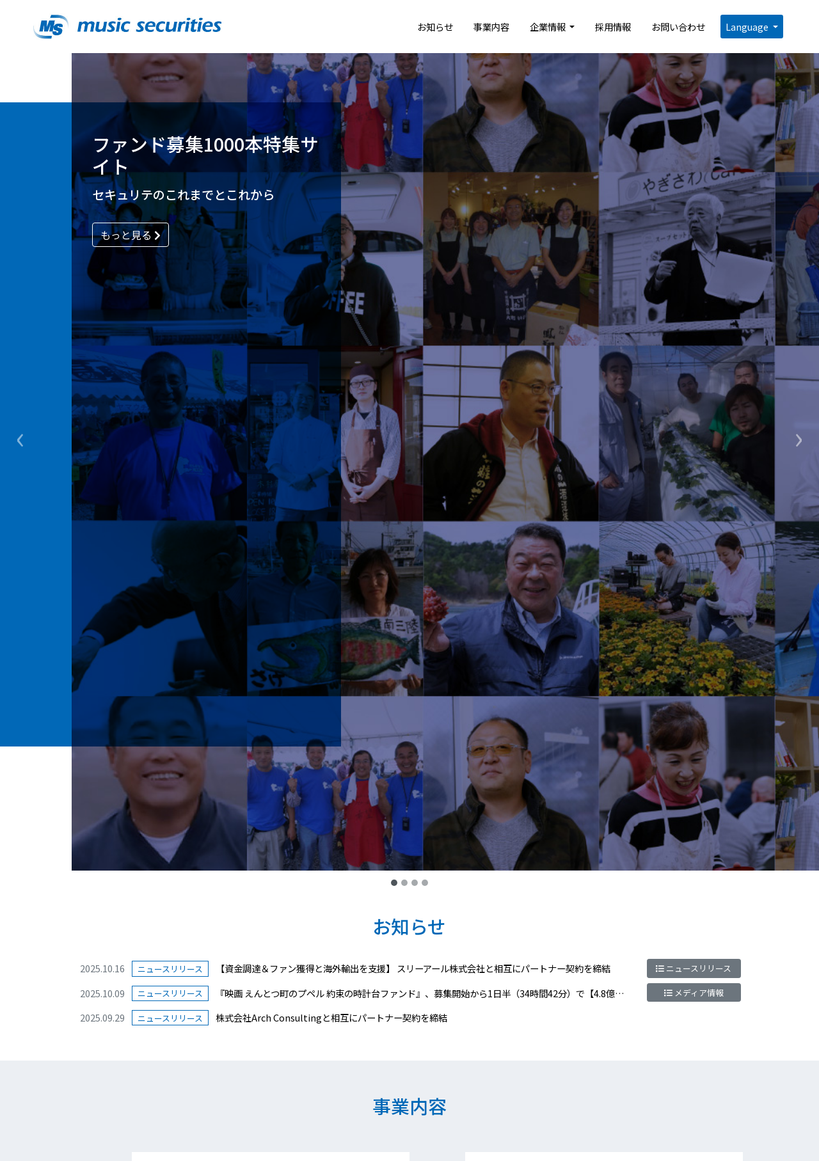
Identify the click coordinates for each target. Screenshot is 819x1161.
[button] (20, 435)
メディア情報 (694, 992)
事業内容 (491, 26)
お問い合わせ (678, 26)
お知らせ (435, 26)
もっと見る (130, 234)
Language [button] (748, 26)
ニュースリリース (693, 968)
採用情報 (613, 26)
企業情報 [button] (549, 26)
